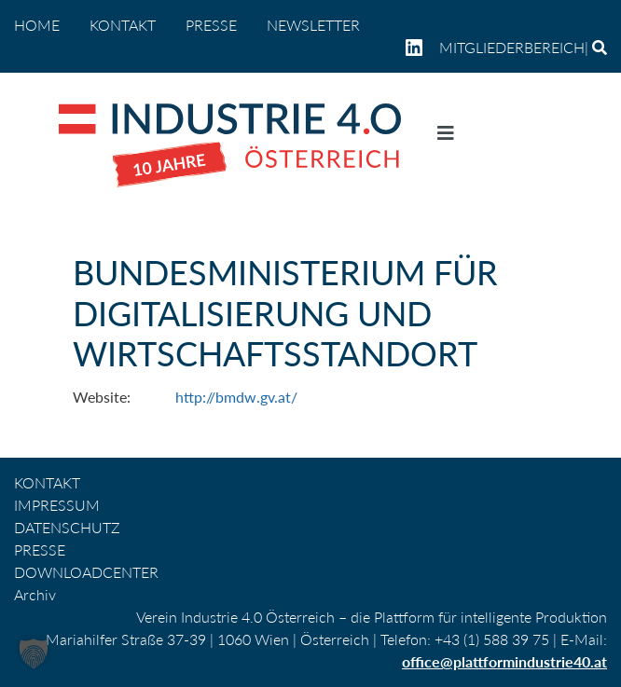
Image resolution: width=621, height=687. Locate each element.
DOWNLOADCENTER (86, 572)
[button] (33, 653)
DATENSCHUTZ (67, 527)
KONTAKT (123, 25)
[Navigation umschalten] (446, 137)
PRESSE (211, 25)
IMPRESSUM (57, 505)
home (37, 25)
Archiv (35, 594)
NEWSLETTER (313, 25)
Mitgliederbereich (512, 47)
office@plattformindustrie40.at (504, 661)
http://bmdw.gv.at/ (236, 396)
